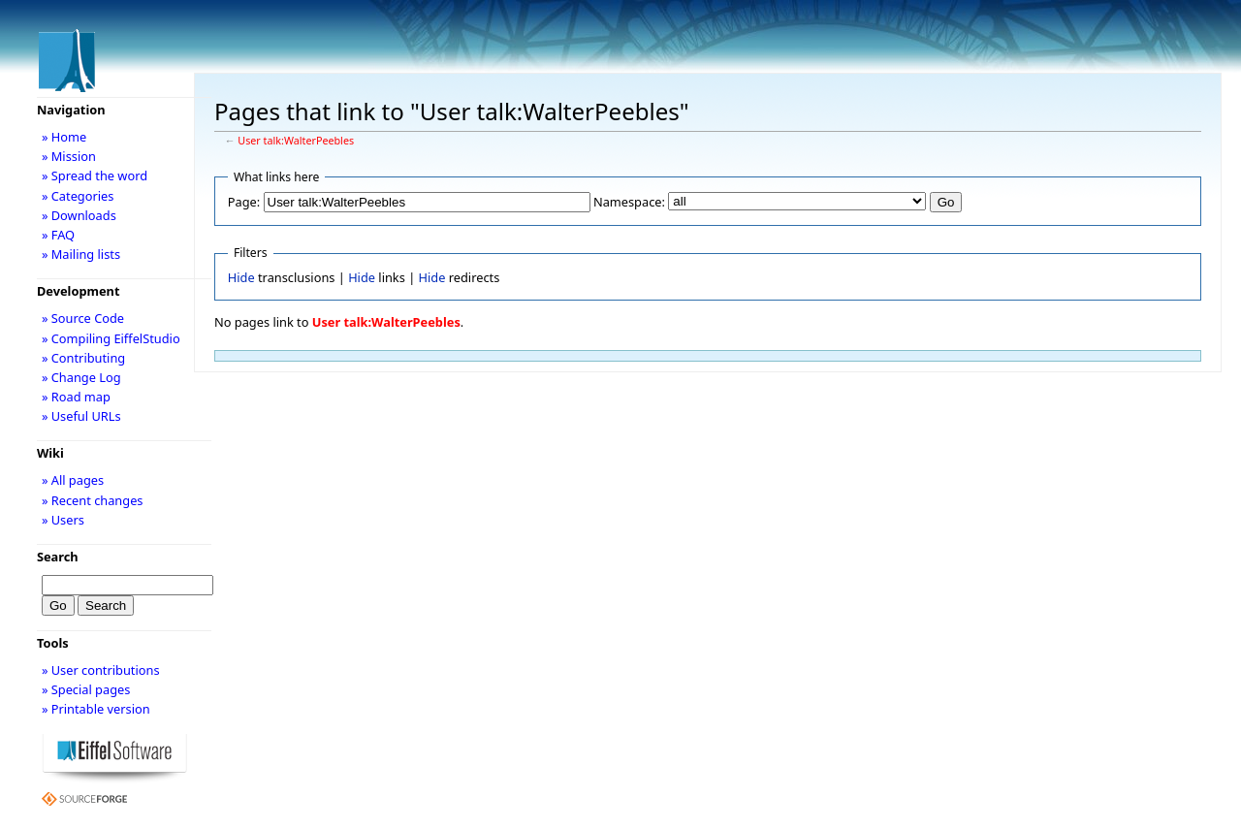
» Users (63, 519)
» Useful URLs (81, 416)
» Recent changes (92, 500)
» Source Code (83, 318)
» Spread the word (94, 175)
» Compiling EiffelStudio (111, 338)
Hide (241, 277)
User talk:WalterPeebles (296, 140)
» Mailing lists (81, 254)
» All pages (73, 480)
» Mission (69, 156)
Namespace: (629, 201)
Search (58, 556)
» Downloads (79, 215)
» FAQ (58, 234)
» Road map (76, 396)
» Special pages (86, 689)
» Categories (78, 196)
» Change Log (81, 377)
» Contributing (83, 358)
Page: (244, 201)
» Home (64, 136)
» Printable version (96, 708)
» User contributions (101, 670)
